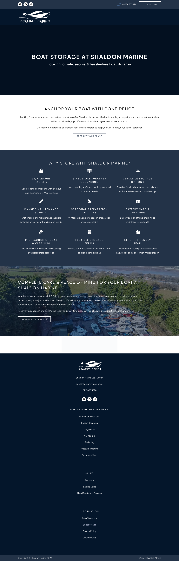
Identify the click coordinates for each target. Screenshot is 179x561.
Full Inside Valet (89, 455)
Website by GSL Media (150, 558)
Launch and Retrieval (89, 416)
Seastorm (90, 480)
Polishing (89, 442)
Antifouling (89, 435)
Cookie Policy (89, 537)
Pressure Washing (89, 448)
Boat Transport (89, 518)
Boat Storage (89, 524)
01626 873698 (89, 390)
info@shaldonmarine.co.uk (89, 384)
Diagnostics (89, 429)
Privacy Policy (89, 531)
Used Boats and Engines (89, 493)
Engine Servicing (89, 423)
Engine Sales (89, 486)
